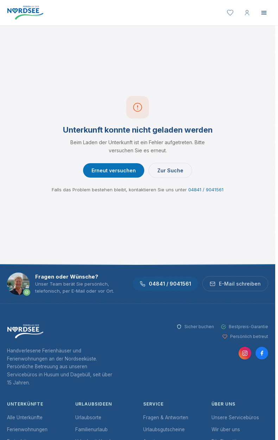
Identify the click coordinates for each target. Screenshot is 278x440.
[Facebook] (261, 353)
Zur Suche (170, 170)
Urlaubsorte (88, 417)
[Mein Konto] (247, 13)
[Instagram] (245, 353)
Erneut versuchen (113, 170)
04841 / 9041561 (205, 189)
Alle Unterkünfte (25, 417)
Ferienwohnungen (27, 429)
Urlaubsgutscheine (164, 429)
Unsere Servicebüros (235, 417)
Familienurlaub (91, 429)
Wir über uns (225, 429)
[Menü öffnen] (264, 13)
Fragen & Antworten (165, 417)
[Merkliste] (230, 13)
